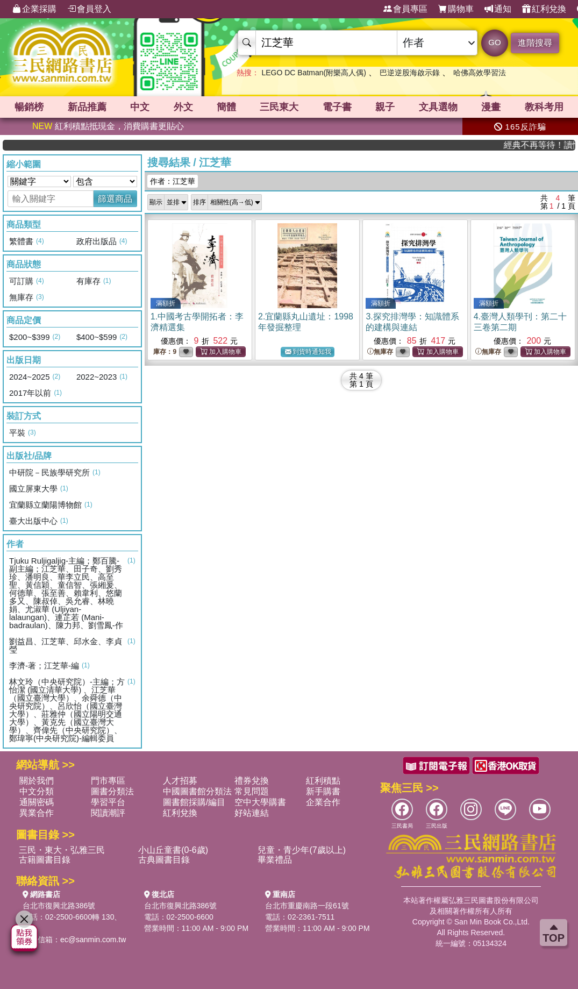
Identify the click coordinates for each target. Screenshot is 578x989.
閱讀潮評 (108, 812)
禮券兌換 (251, 780)
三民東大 (279, 107)
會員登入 (89, 9)
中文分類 (36, 791)
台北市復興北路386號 (59, 905)
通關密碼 (36, 802)
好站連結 (251, 812)
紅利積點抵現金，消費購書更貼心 (108, 126)
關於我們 (36, 780)
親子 (385, 107)
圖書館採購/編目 (194, 802)
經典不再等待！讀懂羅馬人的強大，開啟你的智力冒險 (548, 145)
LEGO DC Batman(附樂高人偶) (313, 72)
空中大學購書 (260, 802)
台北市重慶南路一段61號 (307, 905)
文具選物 (438, 107)
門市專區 (108, 780)
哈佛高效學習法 (479, 72)
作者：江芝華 (172, 181)
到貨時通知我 (308, 352)
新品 (87, 107)
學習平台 (108, 802)
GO (494, 42)
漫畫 (491, 107)
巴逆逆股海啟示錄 (410, 72)
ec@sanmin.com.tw (93, 939)
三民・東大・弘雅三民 (62, 850)
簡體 (226, 107)
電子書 (337, 107)
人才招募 (180, 780)
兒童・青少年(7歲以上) (302, 850)
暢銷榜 (29, 107)
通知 (497, 9)
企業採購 (34, 9)
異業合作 (36, 812)
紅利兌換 (544, 9)
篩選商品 (115, 198)
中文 (139, 107)
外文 (183, 107)
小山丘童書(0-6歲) (173, 850)
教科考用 (544, 107)
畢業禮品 (275, 859)
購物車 (456, 9)
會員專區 (405, 9)
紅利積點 (323, 780)
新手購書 (323, 791)
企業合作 (323, 802)
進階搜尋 (535, 42)
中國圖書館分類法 (197, 791)
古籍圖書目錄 (44, 859)
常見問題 (251, 791)
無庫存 (380, 352)
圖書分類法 (112, 791)
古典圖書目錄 (164, 859)
